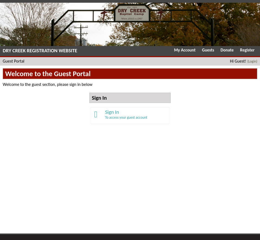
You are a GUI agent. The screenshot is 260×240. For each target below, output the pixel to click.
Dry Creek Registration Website (40, 50)
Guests (208, 50)
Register (247, 50)
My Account (185, 50)
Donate (226, 50)
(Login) (252, 61)
